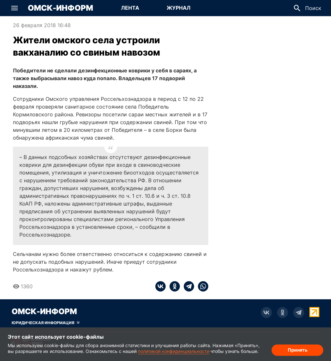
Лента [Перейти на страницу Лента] (130, 8)
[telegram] (187, 286)
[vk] (160, 286)
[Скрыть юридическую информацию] (45, 323)
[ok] (173, 286)
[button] (14, 8)
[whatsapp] (201, 286)
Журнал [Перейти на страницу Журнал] (179, 8)
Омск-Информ (60, 8)
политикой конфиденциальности (173, 351)
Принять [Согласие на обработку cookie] (297, 350)
